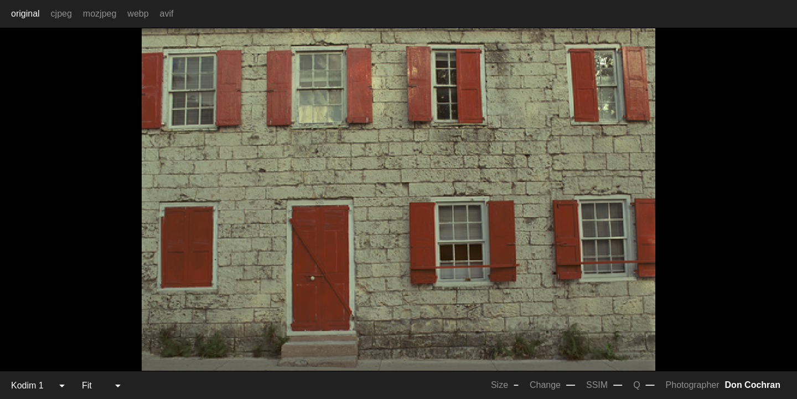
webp (137, 13)
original (25, 13)
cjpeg (61, 13)
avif (167, 13)
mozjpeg (99, 13)
